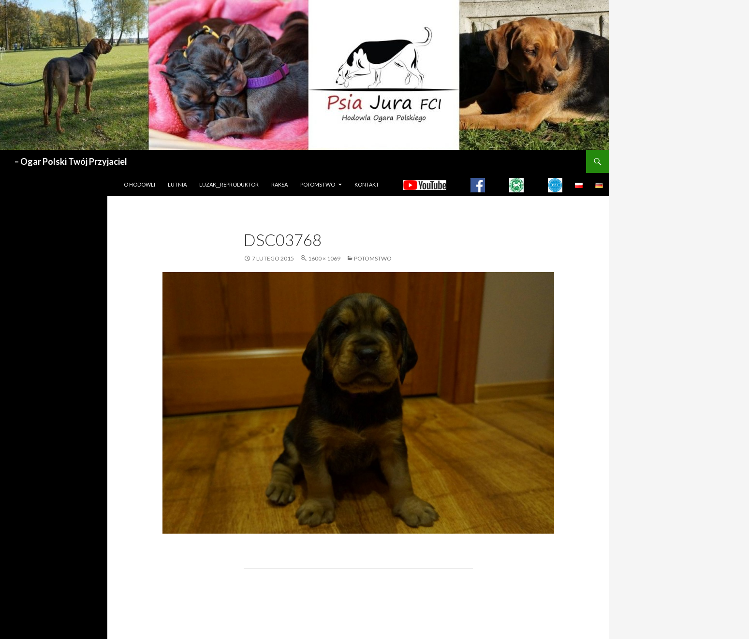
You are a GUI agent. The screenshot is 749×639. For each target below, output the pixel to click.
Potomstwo (317, 184)
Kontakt (366, 184)
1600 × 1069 (324, 258)
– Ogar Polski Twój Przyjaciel (71, 161)
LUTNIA (177, 184)
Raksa (279, 184)
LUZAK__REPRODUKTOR (229, 184)
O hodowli (139, 184)
